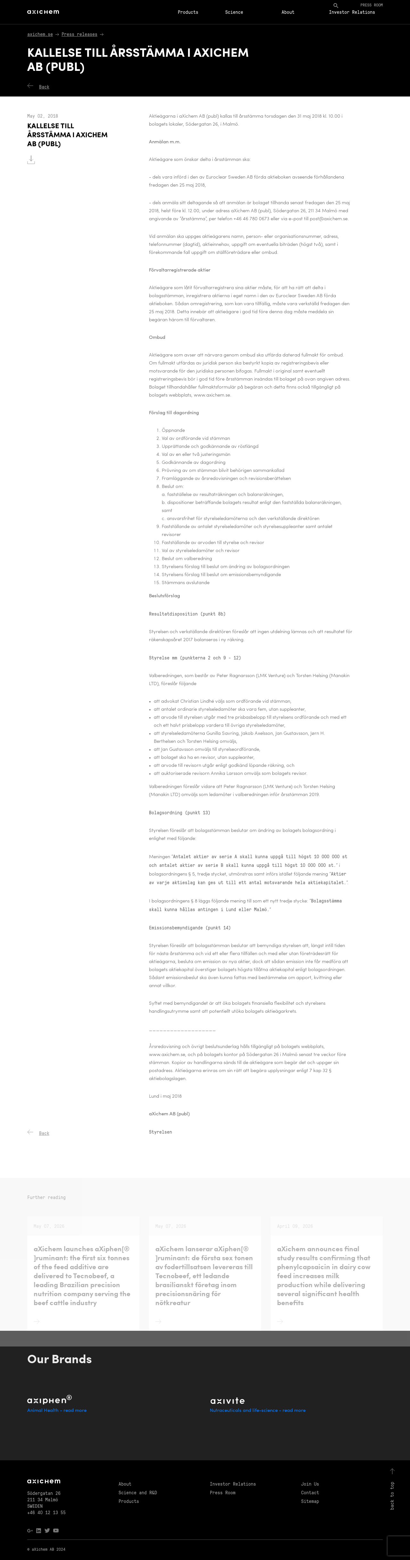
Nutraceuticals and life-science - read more (258, 1410)
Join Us (310, 1483)
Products (188, 12)
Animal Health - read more (56, 1410)
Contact (310, 1492)
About (288, 12)
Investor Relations (352, 12)
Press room (371, 4)
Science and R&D (138, 1492)
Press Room (222, 1492)
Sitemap (310, 1501)
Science (234, 12)
